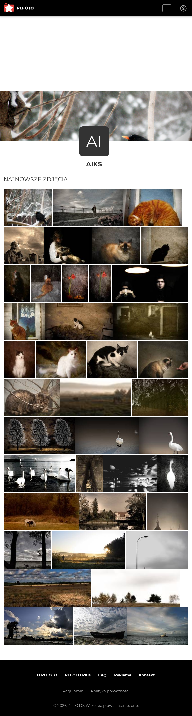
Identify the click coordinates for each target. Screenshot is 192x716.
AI (94, 141)
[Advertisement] (96, 54)
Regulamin (73, 691)
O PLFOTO (47, 675)
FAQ (102, 675)
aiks (94, 164)
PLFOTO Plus (78, 675)
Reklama (123, 675)
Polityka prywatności (110, 691)
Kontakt (147, 675)
